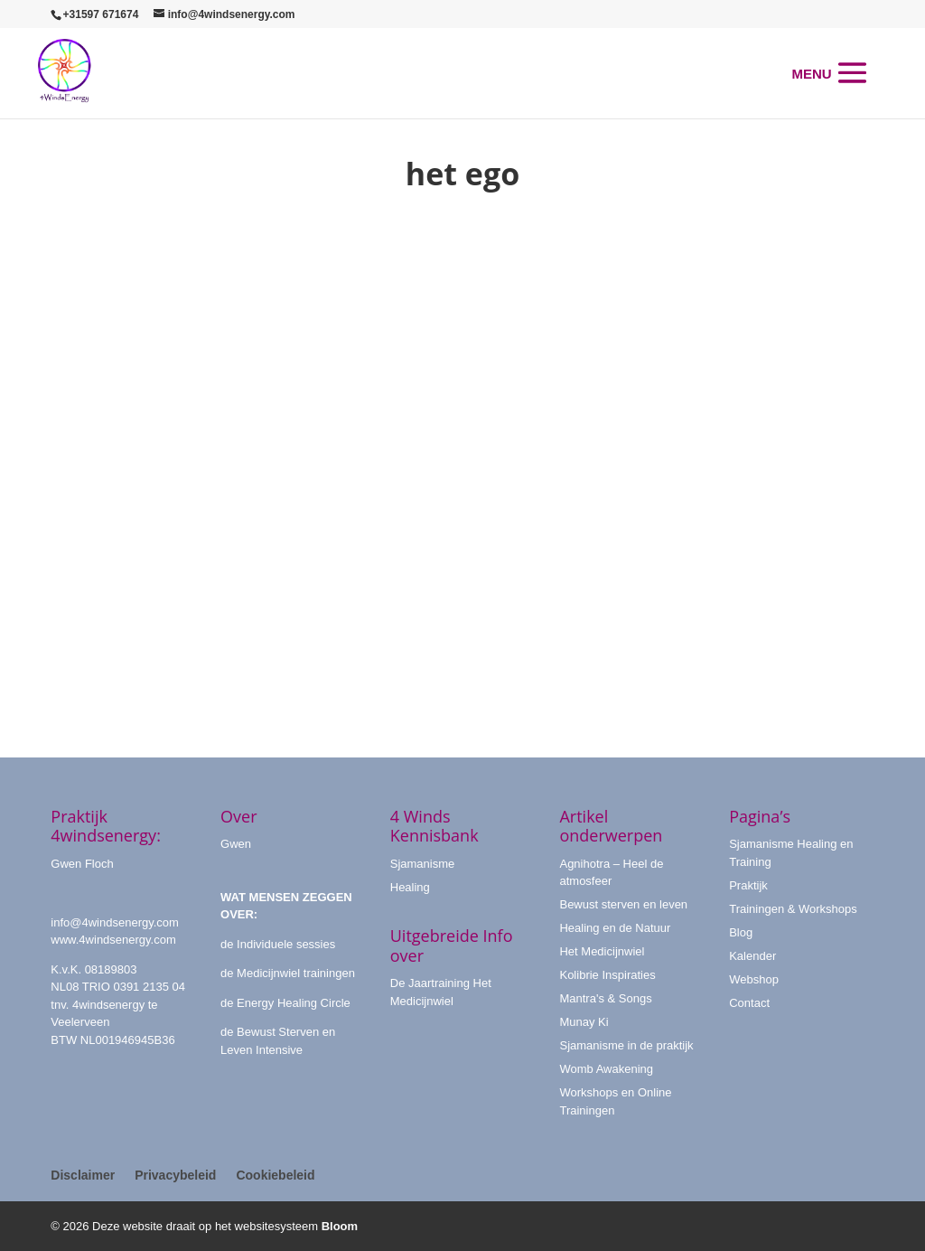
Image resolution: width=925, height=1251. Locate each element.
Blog (740, 932)
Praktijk (748, 885)
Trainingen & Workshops (793, 909)
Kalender (752, 956)
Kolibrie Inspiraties (607, 975)
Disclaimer (83, 1175)
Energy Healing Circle (293, 1003)
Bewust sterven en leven (623, 904)
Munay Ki (583, 1022)
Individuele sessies (286, 944)
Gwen (235, 844)
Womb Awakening (606, 1069)
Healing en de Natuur (614, 928)
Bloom (340, 1226)
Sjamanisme (422, 863)
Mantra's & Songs (605, 998)
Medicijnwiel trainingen (296, 973)
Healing (410, 887)
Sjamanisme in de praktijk (626, 1045)
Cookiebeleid (275, 1175)
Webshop (754, 979)
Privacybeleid (175, 1175)
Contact (749, 1003)
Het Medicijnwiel (601, 951)
